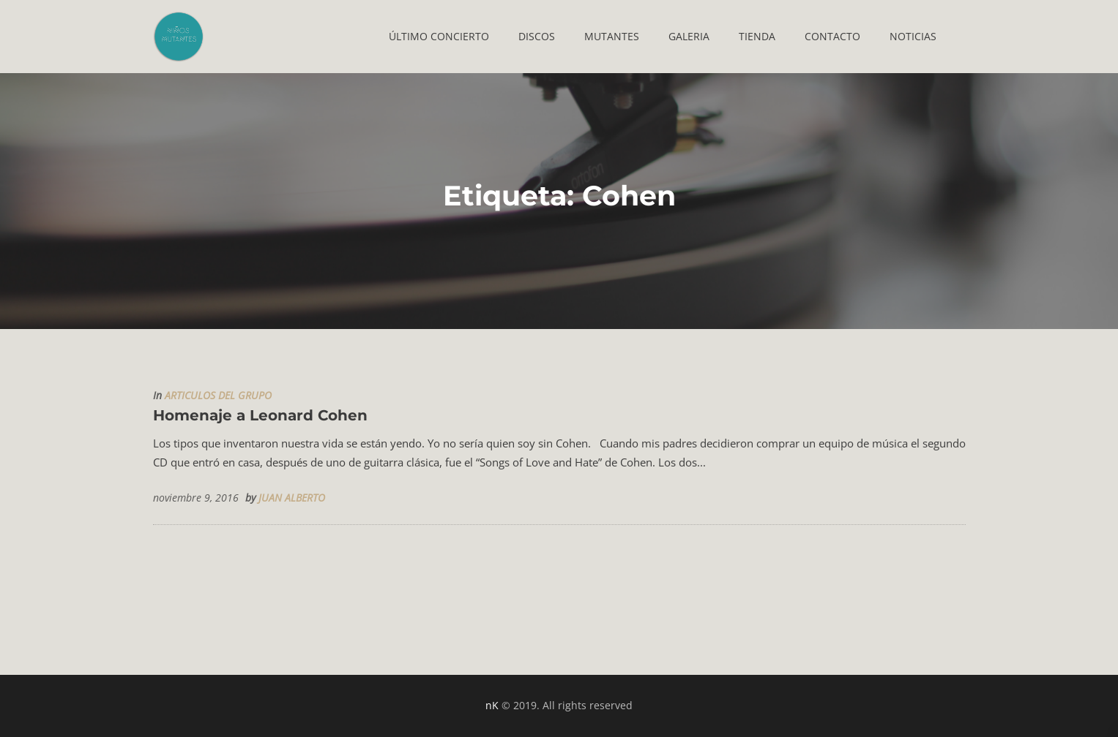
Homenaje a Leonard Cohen (260, 415)
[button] (439, 36)
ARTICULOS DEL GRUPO (218, 395)
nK (492, 705)
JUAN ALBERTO (291, 497)
